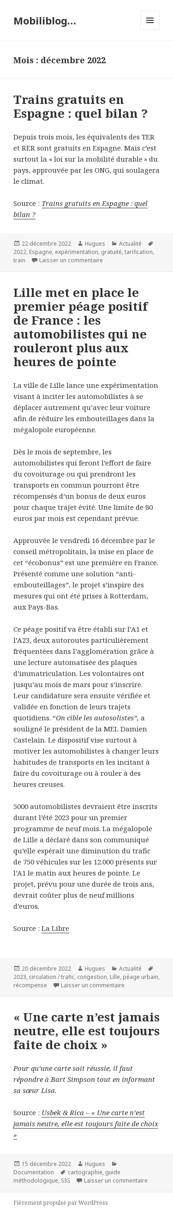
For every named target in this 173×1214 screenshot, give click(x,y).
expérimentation (76, 252)
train (19, 260)
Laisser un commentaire (71, 260)
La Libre (55, 928)
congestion (92, 977)
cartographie (85, 1172)
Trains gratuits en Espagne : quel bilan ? (80, 106)
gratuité (111, 252)
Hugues (95, 244)
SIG (65, 1180)
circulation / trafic (51, 977)
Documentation (33, 1172)
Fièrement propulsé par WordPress (60, 1203)
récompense (30, 985)
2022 (19, 252)
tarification (139, 252)
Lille (115, 977)
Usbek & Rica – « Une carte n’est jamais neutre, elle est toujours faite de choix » (85, 1123)
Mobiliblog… (44, 20)
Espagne (40, 252)
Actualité (130, 244)
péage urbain (140, 977)
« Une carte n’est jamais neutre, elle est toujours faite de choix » (86, 1031)
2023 (19, 977)
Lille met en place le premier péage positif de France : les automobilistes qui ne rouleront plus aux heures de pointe (80, 327)
